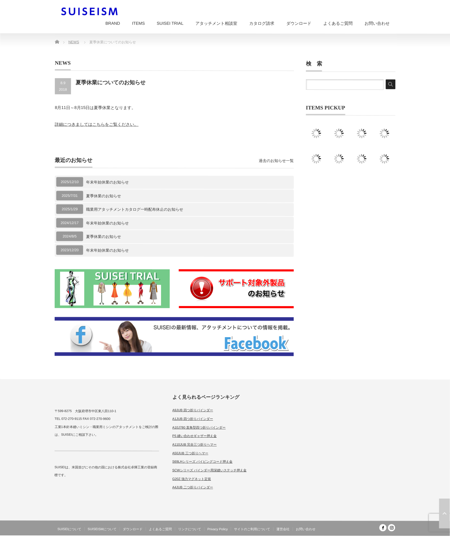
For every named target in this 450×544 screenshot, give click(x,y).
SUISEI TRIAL (170, 23)
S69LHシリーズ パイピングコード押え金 (202, 461)
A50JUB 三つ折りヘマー (190, 453)
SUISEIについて (69, 529)
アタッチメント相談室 (216, 23)
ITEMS (138, 23)
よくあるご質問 (338, 23)
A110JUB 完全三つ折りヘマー (194, 444)
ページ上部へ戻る (444, 513)
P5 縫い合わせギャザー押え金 (194, 436)
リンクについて (189, 529)
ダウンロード (298, 23)
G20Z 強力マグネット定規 (191, 479)
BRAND (112, 23)
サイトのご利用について (252, 529)
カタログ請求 (261, 23)
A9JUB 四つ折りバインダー (192, 410)
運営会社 (283, 529)
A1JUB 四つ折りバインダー (192, 419)
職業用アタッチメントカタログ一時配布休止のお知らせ (134, 209)
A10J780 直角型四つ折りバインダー (199, 427)
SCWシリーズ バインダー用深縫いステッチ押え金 (209, 470)
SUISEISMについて (102, 529)
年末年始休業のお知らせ (107, 182)
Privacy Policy (217, 529)
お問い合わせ (377, 23)
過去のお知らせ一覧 (276, 160)
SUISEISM (369, 539)
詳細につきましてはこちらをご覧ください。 (96, 124)
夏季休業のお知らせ (103, 195)
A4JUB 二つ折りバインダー (192, 487)
